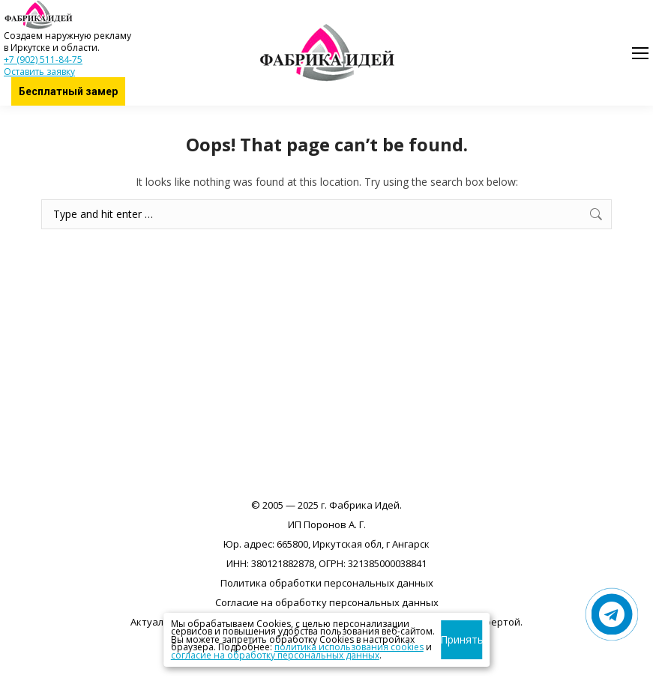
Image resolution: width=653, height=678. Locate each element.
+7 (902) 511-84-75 (43, 59)
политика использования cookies (349, 647)
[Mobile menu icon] (640, 53)
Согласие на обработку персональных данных (327, 602)
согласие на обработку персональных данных (275, 655)
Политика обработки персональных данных (326, 583)
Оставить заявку (39, 71)
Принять (461, 639)
